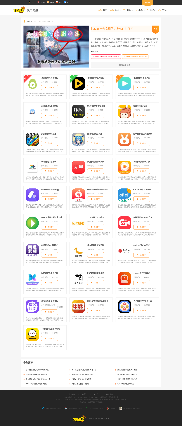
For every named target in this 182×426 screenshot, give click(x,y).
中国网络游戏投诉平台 (130, 408)
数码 (150, 10)
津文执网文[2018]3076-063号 (66, 399)
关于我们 (72, 394)
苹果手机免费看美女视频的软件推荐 (106, 56)
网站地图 (109, 394)
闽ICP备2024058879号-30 (116, 399)
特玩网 (41, 2)
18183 (32, 2)
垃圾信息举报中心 (94, 408)
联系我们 (84, 394)
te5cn (67, 2)
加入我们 (97, 394)
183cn (50, 2)
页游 (162, 10)
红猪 (59, 2)
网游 (126, 10)
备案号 (111, 408)
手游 (138, 10)
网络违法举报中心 (73, 408)
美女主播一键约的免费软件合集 (135, 56)
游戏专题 (46, 21)
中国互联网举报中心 (51, 408)
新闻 (103, 10)
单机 (114, 10)
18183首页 (38, 21)
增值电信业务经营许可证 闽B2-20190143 (92, 399)
